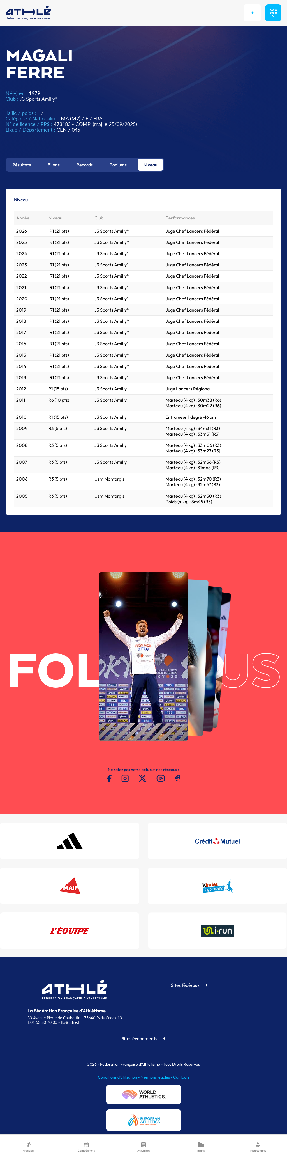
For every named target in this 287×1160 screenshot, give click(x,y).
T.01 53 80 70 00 (42, 1022)
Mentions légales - (156, 1077)
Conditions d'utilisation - (119, 1077)
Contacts (181, 1077)
